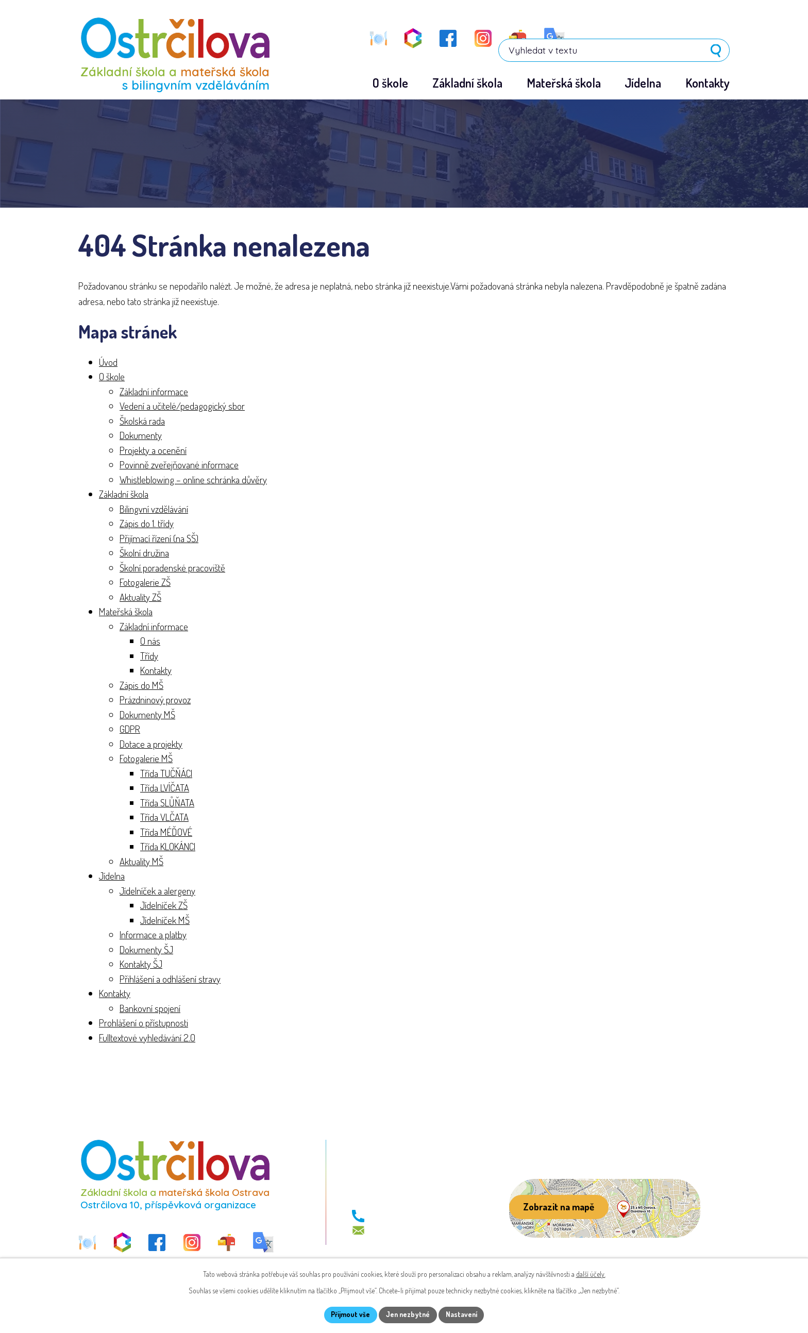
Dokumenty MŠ (147, 714)
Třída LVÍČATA (164, 788)
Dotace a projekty (151, 743)
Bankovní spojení (150, 1008)
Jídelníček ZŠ (164, 905)
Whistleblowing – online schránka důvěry (193, 479)
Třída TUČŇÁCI (166, 773)
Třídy (149, 655)
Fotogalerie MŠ (146, 758)
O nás (150, 641)
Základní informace (154, 391)
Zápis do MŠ (141, 685)
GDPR (130, 729)
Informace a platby (153, 935)
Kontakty (156, 670)
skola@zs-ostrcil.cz (403, 1230)
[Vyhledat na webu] (664, 37)
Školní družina (144, 553)
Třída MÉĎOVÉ (166, 831)
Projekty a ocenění (153, 450)
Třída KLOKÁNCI (167, 846)
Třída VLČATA (164, 817)
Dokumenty (141, 435)
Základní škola (123, 494)
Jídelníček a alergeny (157, 890)
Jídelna (112, 876)
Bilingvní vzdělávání (154, 508)
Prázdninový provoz (155, 700)
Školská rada (142, 420)
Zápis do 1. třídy (147, 523)
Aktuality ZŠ (140, 596)
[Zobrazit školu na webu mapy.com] (604, 1208)
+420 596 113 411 (398, 1216)
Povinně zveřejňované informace (179, 465)
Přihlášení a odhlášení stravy (170, 978)
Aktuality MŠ (141, 861)
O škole (112, 376)
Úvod (108, 362)
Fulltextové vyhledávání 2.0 (147, 1037)
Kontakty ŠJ (141, 964)
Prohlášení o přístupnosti (143, 1023)
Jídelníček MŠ (165, 920)
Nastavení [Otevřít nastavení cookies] (463, 1314)
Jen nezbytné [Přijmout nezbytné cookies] (408, 1314)
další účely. (590, 1273)
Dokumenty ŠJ (146, 949)
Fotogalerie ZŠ (145, 582)
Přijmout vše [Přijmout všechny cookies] (349, 1314)
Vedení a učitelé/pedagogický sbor (182, 406)
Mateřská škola (126, 611)
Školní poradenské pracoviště (172, 567)
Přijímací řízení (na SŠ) (159, 538)
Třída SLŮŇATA (167, 802)
